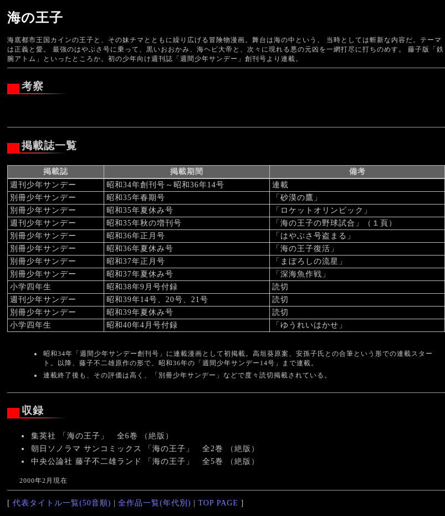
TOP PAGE (218, 503)
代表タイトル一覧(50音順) (62, 503)
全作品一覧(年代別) (154, 503)
